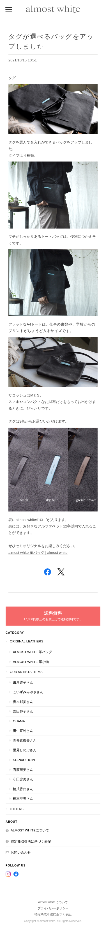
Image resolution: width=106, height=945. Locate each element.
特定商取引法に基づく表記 (31, 841)
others (17, 809)
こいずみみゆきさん (28, 692)
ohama (19, 721)
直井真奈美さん (24, 740)
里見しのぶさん (24, 750)
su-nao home (24, 760)
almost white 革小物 (31, 661)
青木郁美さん (23, 702)
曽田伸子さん (23, 711)
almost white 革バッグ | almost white (38, 552)
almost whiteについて (30, 830)
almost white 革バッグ (32, 652)
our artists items (26, 672)
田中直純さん (23, 730)
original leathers (26, 641)
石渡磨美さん (23, 769)
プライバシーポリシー (53, 908)
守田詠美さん (23, 779)
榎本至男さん (23, 798)
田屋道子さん (23, 682)
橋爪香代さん (23, 789)
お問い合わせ (21, 852)
